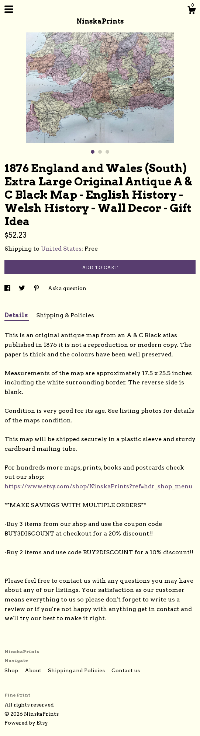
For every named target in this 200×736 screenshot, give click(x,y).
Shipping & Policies (65, 315)
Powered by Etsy (26, 723)
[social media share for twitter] (22, 288)
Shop (11, 670)
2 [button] (100, 152)
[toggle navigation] (8, 9)
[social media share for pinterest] (37, 288)
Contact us (125, 670)
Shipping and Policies (77, 670)
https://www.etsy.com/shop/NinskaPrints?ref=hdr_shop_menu (98, 486)
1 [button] (92, 152)
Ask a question (67, 288)
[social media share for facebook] (7, 288)
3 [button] (107, 152)
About (33, 670)
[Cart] (191, 11)
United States (61, 248)
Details (16, 315)
